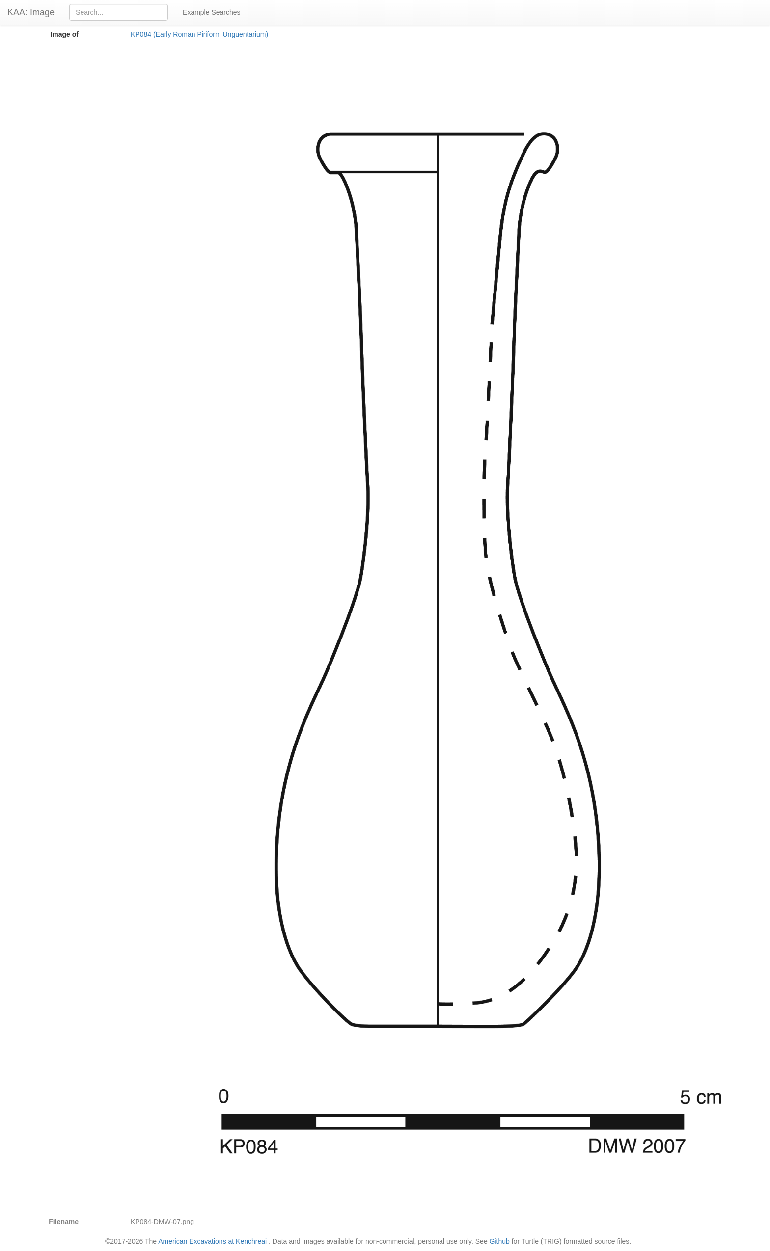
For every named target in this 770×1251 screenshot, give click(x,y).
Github (500, 1241)
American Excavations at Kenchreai (212, 1241)
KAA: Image (31, 12)
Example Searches (212, 12)
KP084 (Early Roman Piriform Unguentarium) (199, 34)
